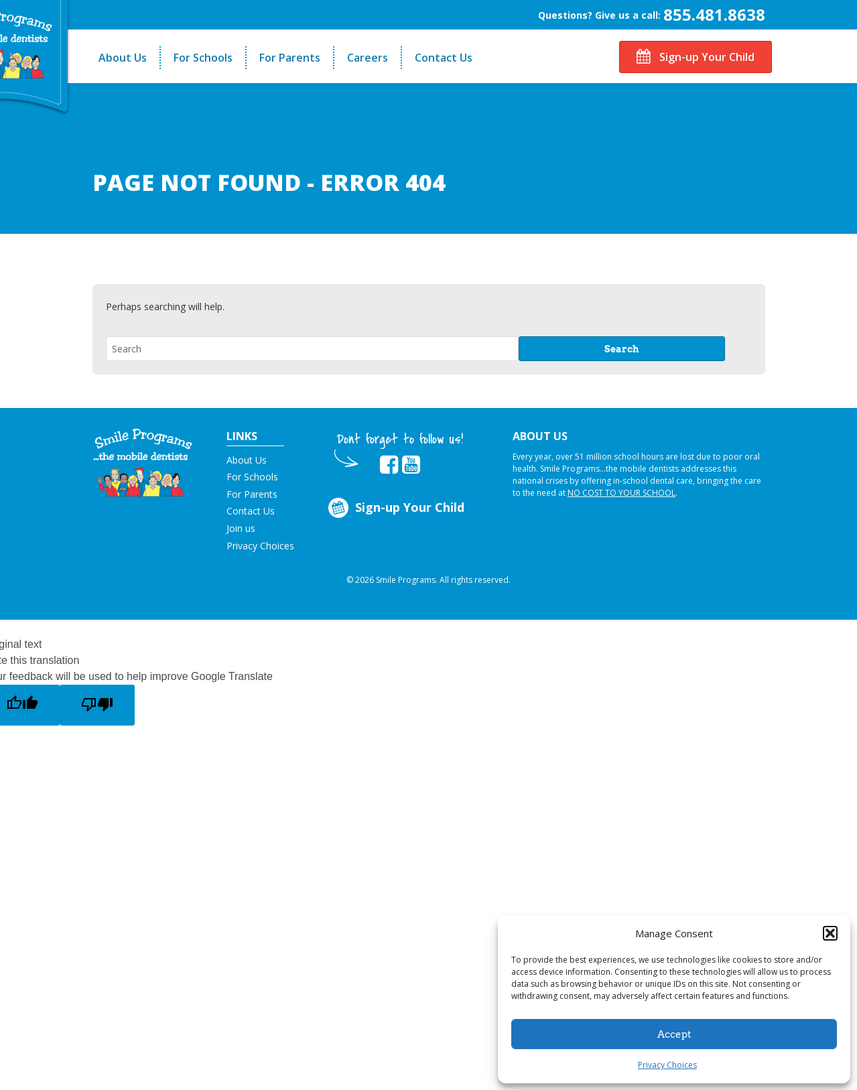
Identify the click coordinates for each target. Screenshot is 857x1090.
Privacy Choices (667, 1065)
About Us (122, 57)
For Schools (203, 57)
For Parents (289, 57)
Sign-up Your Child (695, 57)
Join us (240, 528)
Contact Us (443, 57)
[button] (830, 933)
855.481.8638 (714, 14)
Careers (367, 57)
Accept (674, 1034)
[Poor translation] (97, 705)
